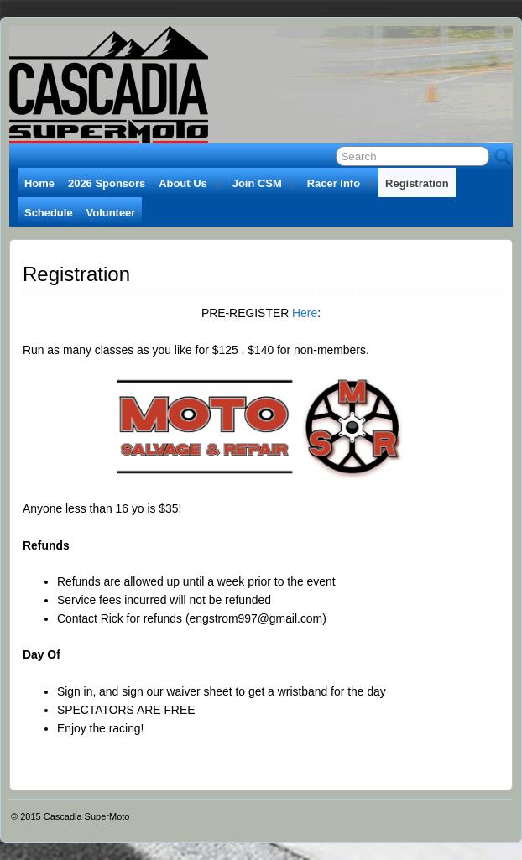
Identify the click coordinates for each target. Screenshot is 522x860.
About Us (190, 187)
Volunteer (111, 212)
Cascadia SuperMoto (87, 816)
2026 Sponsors (106, 183)
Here (304, 313)
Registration (417, 183)
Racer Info (340, 187)
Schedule (48, 212)
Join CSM (264, 187)
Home (39, 183)
